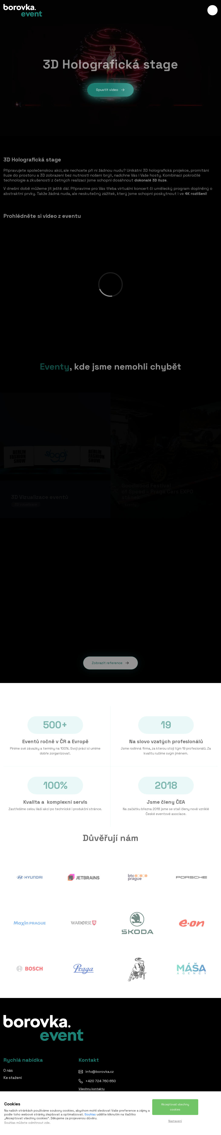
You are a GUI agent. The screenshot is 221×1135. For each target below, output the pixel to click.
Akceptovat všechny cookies (175, 1107)
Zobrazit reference (110, 660)
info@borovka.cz (99, 1071)
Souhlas (90, 1114)
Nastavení (175, 1121)
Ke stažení (12, 1077)
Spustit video (110, 90)
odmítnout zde (39, 1123)
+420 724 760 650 (100, 1081)
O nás (8, 1070)
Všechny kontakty (92, 1089)
